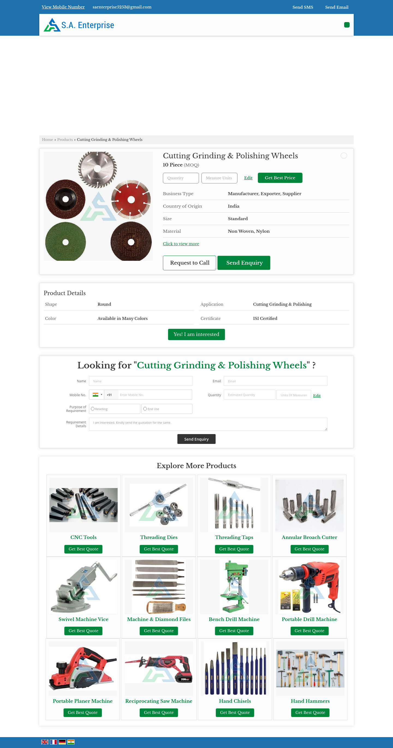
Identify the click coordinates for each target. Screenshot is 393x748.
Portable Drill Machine (309, 619)
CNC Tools (83, 537)
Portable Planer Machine (82, 701)
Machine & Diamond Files (159, 619)
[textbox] (219, 178)
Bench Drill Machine (234, 619)
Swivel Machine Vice (84, 619)
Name (81, 381)
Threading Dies (158, 537)
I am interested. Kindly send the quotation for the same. (208, 424)
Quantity (214, 395)
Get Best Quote (83, 549)
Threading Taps (234, 537)
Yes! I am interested (196, 334)
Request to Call (190, 263)
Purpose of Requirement (76, 409)
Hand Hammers (310, 701)
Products (65, 140)
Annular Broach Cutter (309, 537)
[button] (63, 7)
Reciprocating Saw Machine (158, 701)
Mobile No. (78, 395)
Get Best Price (280, 177)
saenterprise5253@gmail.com (122, 7)
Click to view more (181, 244)
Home (47, 140)
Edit (248, 178)
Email (217, 381)
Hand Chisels (235, 701)
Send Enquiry (245, 263)
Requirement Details (76, 424)
